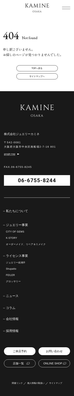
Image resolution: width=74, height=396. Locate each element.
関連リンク (17, 383)
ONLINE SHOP (52, 363)
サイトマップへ (37, 76)
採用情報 (12, 331)
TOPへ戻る (37, 68)
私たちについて (17, 211)
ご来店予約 (20, 351)
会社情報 (12, 319)
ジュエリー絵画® (15, 262)
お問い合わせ (54, 351)
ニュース (12, 296)
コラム (10, 308)
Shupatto (11, 269)
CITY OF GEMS (15, 232)
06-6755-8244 (37, 180)
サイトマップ (55, 383)
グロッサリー (13, 281)
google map (9, 154)
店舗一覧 (18, 363)
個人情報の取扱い (36, 383)
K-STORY (11, 238)
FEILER (10, 275)
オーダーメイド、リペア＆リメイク (26, 244)
